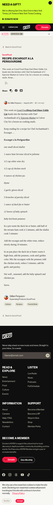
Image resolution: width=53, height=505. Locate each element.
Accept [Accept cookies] (20, 501)
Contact (6, 426)
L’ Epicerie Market (27, 118)
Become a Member (36, 409)
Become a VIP (34, 414)
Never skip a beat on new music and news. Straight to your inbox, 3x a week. (25, 346)
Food (4, 385)
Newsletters (7, 422)
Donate (43, 27)
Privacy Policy (18, 493)
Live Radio (32, 373)
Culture (8, 304)
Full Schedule (34, 386)
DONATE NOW (11, 19)
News (4, 377)
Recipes (19, 304)
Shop (30, 422)
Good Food (7, 55)
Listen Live (13, 27)
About (5, 409)
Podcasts (32, 382)
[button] (16, 34)
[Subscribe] (48, 355)
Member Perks (34, 426)
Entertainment (8, 381)
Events (5, 394)
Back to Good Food (11, 47)
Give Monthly (27, 460)
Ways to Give (33, 418)
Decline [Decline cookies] (7, 501)
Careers (6, 414)
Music (30, 377)
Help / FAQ (7, 418)
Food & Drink (32, 304)
